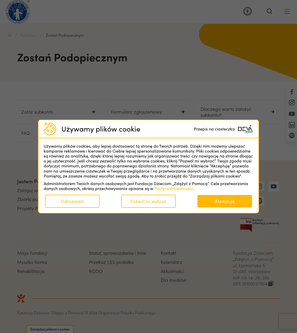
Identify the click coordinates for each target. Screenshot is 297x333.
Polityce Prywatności (173, 188)
